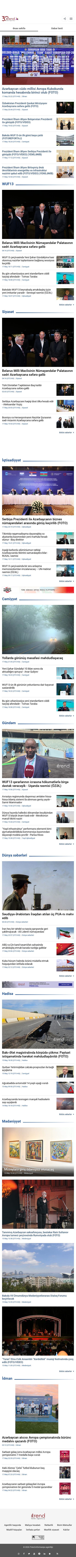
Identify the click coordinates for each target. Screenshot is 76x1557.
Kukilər (66, 1530)
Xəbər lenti (57, 28)
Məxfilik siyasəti (51, 1530)
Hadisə (7, 994)
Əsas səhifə (19, 28)
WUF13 (8, 184)
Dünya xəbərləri (14, 855)
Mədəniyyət (11, 1121)
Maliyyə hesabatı (32, 1525)
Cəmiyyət (9, 599)
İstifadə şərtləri (33, 1530)
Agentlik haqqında (12, 1525)
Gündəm (9, 723)
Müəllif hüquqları (14, 1530)
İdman (7, 1378)
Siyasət (8, 312)
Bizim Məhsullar (64, 1525)
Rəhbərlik (49, 1525)
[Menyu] (71, 18)
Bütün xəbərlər (65, 305)
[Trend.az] (10, 18)
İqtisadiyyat (11, 460)
